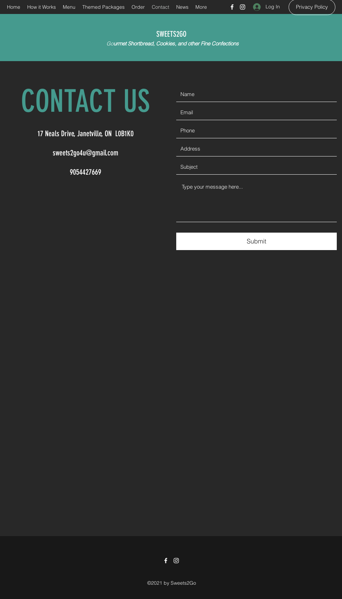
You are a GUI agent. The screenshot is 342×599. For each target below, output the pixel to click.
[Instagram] (242, 6)
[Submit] (256, 241)
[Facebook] (232, 6)
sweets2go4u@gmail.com (85, 153)
